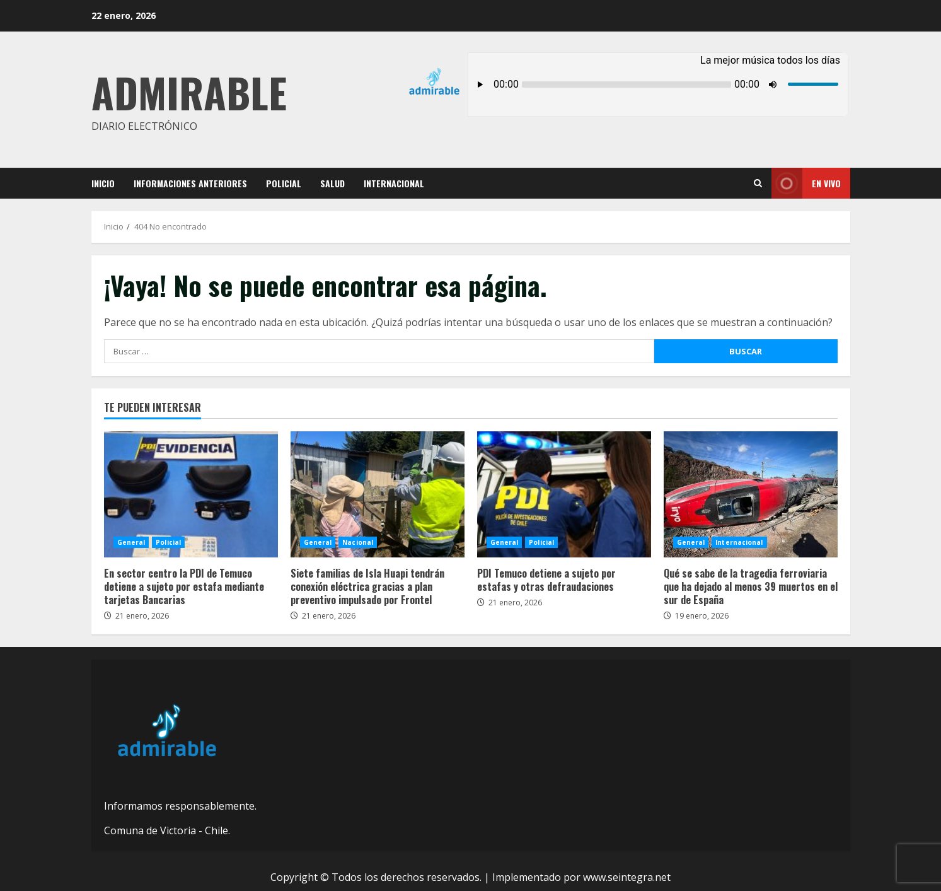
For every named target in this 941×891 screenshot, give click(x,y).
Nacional (357, 542)
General (131, 542)
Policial (283, 183)
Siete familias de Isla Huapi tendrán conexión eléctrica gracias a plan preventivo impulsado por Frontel (378, 494)
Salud (332, 183)
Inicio (103, 183)
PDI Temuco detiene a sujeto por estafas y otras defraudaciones (564, 494)
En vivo (806, 183)
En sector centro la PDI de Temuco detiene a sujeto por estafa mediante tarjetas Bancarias (191, 494)
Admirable (189, 91)
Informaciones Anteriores (190, 183)
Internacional (394, 183)
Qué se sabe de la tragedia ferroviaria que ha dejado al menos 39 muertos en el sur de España (751, 494)
